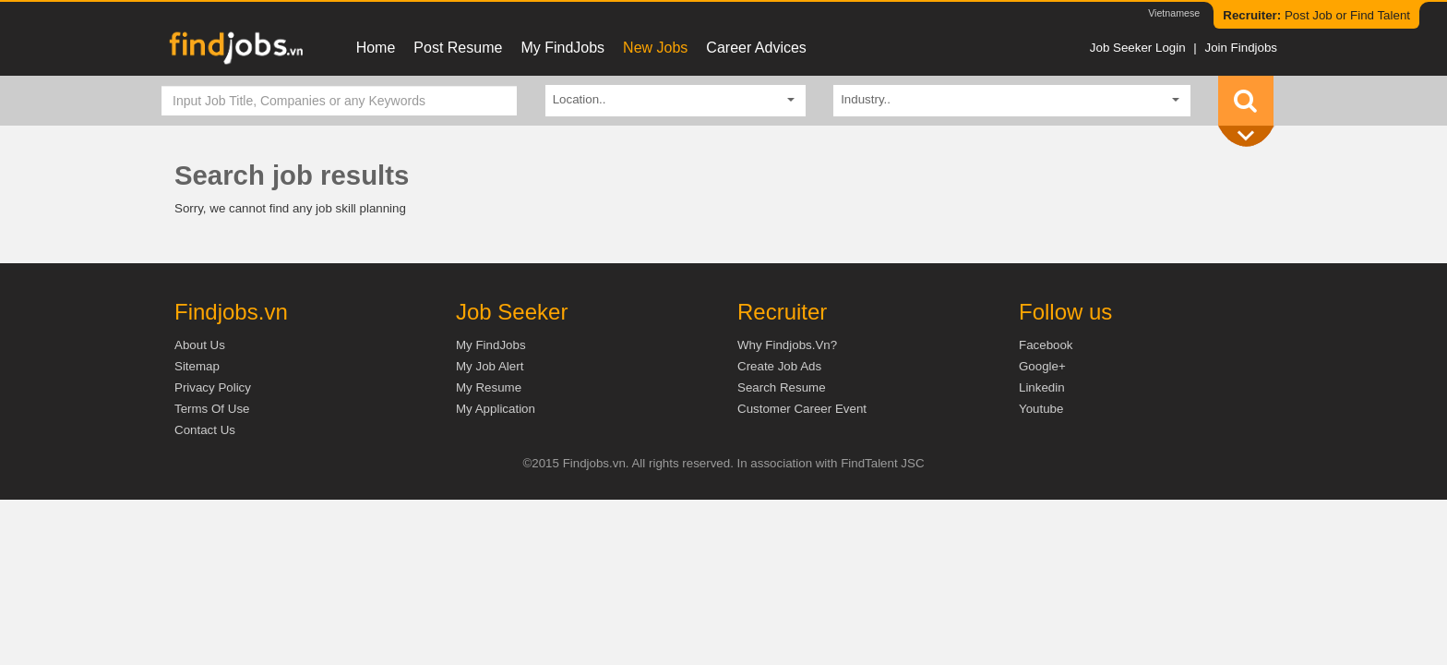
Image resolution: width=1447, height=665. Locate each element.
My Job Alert (489, 366)
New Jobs (655, 47)
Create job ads (779, 366)
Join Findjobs (1240, 47)
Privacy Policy (212, 387)
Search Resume (781, 387)
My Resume (488, 387)
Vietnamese (1174, 12)
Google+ (1042, 366)
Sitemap (197, 366)
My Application (495, 409)
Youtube (1041, 409)
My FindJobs (562, 47)
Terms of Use (211, 409)
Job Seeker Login (1138, 47)
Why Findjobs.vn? (787, 345)
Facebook (1046, 345)
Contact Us (204, 430)
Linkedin (1042, 387)
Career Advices (756, 47)
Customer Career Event (802, 409)
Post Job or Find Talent (1316, 15)
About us (199, 345)
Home (376, 47)
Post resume (457, 47)
